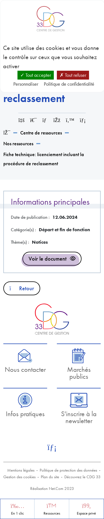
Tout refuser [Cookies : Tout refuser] (73, 75)
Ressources (52, 513)
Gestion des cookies (19, 477)
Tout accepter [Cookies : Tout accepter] (35, 75)
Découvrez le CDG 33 (82, 477)
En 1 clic (17, 513)
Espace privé (86, 513)
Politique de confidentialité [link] (69, 84)
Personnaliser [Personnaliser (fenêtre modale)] (25, 84)
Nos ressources (18, 143)
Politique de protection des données (68, 470)
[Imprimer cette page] (33, 120)
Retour (21, 288)
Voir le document (48, 258)
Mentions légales (20, 470)
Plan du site (50, 477)
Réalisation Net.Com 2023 (52, 488)
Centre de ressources (41, 132)
